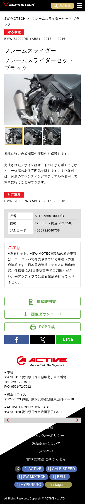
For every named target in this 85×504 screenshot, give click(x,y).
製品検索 (62, 6)
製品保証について (46, 443)
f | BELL (59, 477)
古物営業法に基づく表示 (46, 459)
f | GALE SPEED (61, 469)
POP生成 (42, 327)
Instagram (58, 485)
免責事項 (46, 428)
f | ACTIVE (33, 469)
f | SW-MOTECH (32, 477)
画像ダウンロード (42, 314)
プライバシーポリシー (46, 435)
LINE (68, 339)
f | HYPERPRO (29, 485)
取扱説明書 (42, 302)
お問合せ (46, 451)
